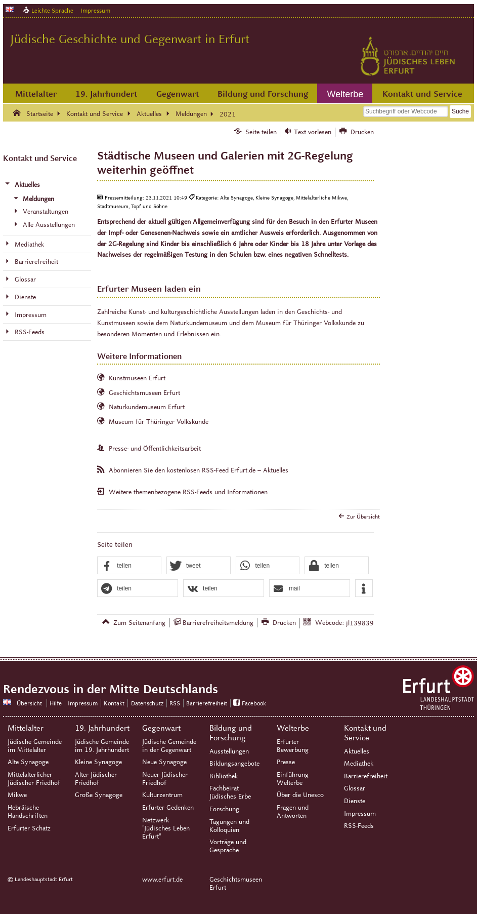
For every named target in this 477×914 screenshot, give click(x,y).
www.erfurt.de (162, 880)
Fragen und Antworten (293, 812)
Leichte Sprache (52, 10)
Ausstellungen (229, 751)
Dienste (354, 801)
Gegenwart (177, 94)
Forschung (224, 809)
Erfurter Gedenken (168, 808)
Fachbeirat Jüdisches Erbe (230, 792)
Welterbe (345, 94)
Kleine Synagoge (98, 762)
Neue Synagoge (164, 762)
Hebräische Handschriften (28, 812)
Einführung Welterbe (293, 779)
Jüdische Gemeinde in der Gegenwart (169, 746)
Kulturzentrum (162, 795)
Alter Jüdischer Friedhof (96, 779)
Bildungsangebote (234, 764)
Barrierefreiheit (365, 776)
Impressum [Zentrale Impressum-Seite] (83, 703)
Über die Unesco (300, 795)
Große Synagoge (98, 795)
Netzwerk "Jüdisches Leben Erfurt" (166, 828)
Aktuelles (356, 751)
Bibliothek (223, 776)
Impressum (95, 10)
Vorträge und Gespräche (227, 846)
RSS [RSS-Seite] (174, 703)
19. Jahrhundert (106, 94)
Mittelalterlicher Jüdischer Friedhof (34, 779)
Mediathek (358, 764)
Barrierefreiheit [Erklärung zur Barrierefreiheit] (206, 703)
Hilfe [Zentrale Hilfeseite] (56, 703)
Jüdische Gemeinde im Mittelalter (35, 746)
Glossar (354, 788)
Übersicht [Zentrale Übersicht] (29, 703)
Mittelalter (36, 94)
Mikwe (17, 795)
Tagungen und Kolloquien (229, 826)
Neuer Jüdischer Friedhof (165, 779)
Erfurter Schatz (29, 828)
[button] (129, 566)
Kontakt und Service (422, 94)
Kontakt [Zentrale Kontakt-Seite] (114, 703)
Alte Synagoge (28, 762)
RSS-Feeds (359, 826)
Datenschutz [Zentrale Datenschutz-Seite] (147, 703)
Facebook (254, 703)
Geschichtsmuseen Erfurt (235, 884)
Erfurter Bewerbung (293, 746)
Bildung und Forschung (263, 94)
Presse (286, 762)
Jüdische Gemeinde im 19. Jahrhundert (102, 746)
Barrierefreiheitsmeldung (218, 623)
